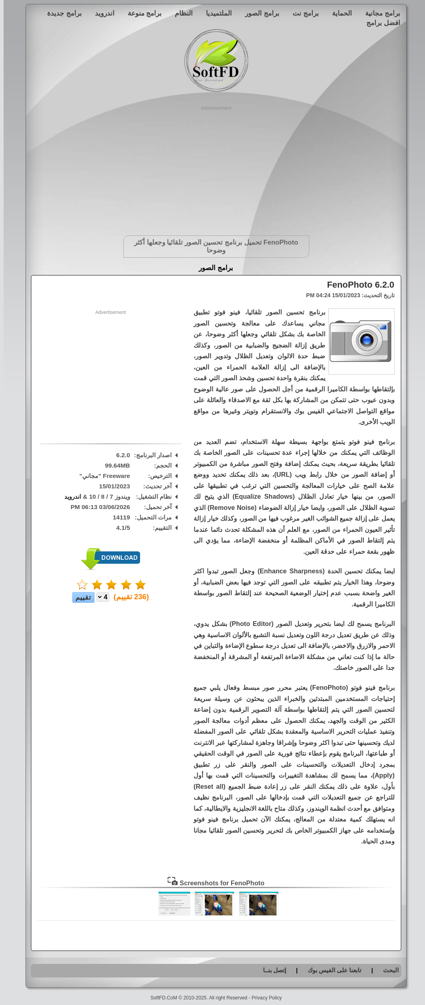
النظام (180, 13)
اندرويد (101, 13)
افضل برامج (380, 23)
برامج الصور (258, 13)
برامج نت (302, 13)
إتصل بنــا (271, 970)
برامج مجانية (379, 13)
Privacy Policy (263, 998)
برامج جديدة (60, 13)
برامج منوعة (141, 13)
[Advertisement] (212, 167)
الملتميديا (215, 13)
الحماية (338, 13)
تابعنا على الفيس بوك (331, 970)
